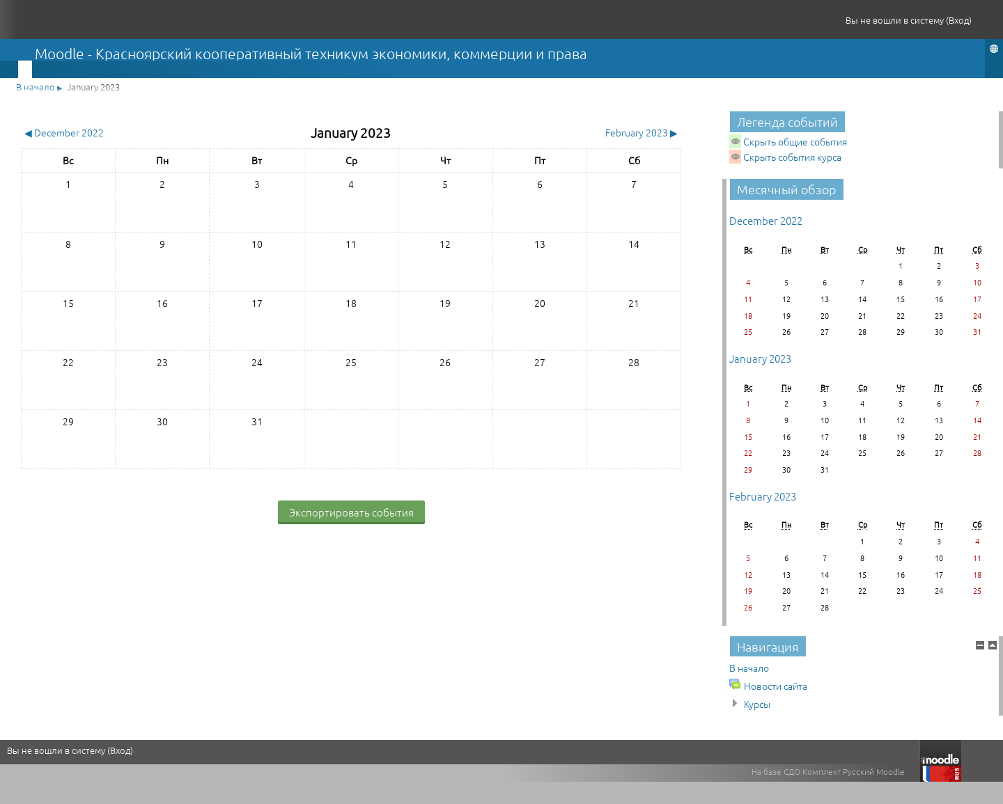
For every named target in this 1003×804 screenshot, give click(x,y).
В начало (35, 86)
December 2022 (765, 220)
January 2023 (93, 86)
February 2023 (762, 496)
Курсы (757, 704)
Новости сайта (775, 686)
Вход (959, 19)
